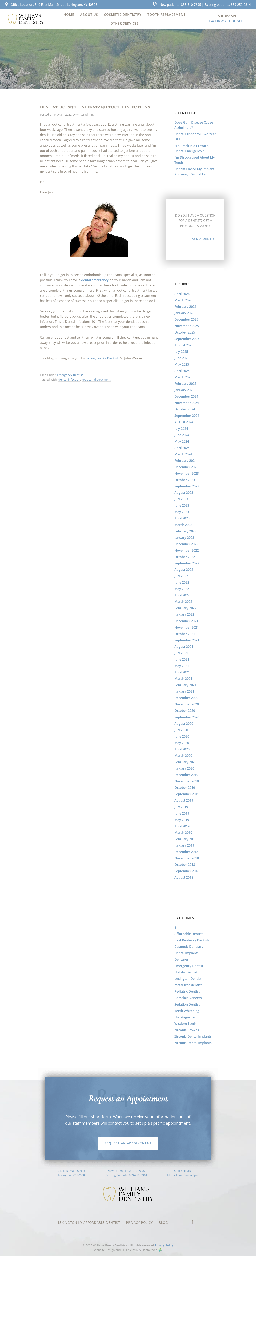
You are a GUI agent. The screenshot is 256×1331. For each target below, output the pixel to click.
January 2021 (184, 691)
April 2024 (182, 448)
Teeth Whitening (186, 1011)
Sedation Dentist (187, 1004)
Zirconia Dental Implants (193, 1036)
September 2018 (186, 871)
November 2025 (186, 326)
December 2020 (186, 698)
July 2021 (181, 653)
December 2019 (186, 775)
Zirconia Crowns (186, 1030)
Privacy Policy (164, 1245)
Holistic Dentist (185, 972)
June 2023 (181, 505)
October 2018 (184, 864)
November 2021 (186, 627)
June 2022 (181, 582)
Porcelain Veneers (188, 998)
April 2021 (182, 672)
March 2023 (183, 524)
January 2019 (184, 845)
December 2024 (186, 396)
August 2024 (183, 422)
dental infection (69, 379)
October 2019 (184, 787)
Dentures (181, 959)
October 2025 (184, 332)
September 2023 (186, 486)
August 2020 (183, 723)
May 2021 (181, 666)
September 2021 (186, 640)
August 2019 (183, 800)
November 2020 (186, 704)
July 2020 (181, 730)
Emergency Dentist (70, 375)
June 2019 (181, 813)
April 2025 (182, 371)
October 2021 (184, 634)
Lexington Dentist (187, 978)
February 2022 (185, 608)
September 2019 (186, 794)
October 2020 (184, 710)
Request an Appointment (128, 1143)
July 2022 (181, 576)
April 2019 (182, 826)
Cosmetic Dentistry (188, 946)
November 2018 (186, 858)
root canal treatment (96, 379)
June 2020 (181, 736)
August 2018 (183, 877)
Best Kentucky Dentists (192, 940)
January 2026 (184, 313)
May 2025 (181, 364)
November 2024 (186, 403)
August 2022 (183, 569)
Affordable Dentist (188, 934)
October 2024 (184, 409)
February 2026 (185, 306)
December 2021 (186, 621)
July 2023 (181, 499)
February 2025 (185, 383)
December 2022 (186, 544)
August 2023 (183, 492)
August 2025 (183, 345)
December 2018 (186, 852)
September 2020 (186, 717)
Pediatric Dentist (187, 991)
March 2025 (183, 377)
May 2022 (181, 589)
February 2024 (185, 460)
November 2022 (186, 550)
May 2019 (181, 820)
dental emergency (95, 280)
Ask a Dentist (204, 239)
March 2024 (183, 454)
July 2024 (181, 428)
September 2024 (186, 415)
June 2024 (181, 435)
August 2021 (183, 646)
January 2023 (184, 537)
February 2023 (185, 531)
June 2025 (181, 358)
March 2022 (183, 601)
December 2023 (186, 467)
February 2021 (185, 685)
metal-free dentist (188, 985)
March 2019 (183, 832)
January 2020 (184, 768)
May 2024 (181, 441)
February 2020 (185, 762)
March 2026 (183, 300)
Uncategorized (185, 1017)
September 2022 (186, 563)
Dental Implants (186, 953)
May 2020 (181, 743)
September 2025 (186, 339)
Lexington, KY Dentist (102, 358)
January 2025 (184, 390)
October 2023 (184, 480)
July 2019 (181, 807)
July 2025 (181, 351)
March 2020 (183, 755)
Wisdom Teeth (185, 1023)
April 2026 (182, 294)
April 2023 (182, 518)
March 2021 (183, 678)
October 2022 (184, 557)
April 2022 (182, 595)
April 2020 (182, 749)
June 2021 (181, 659)
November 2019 (186, 781)
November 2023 (186, 473)
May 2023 (181, 512)
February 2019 (185, 839)
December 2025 (186, 319)
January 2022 (184, 614)
